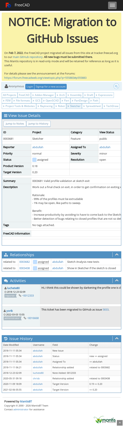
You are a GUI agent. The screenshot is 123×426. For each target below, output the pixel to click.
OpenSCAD (51, 100)
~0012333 (28, 295)
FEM (7, 100)
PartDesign (80, 100)
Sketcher (74, 106)
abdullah (37, 147)
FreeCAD (17, 5)
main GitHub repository (28, 57)
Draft (88, 95)
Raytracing (45, 106)
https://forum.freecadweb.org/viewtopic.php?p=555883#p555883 (45, 78)
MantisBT (26, 401)
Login (30, 86)
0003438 (24, 268)
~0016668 (33, 318)
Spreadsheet (92, 106)
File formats (21, 100)
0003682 (24, 262)
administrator (21, 409)
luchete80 (13, 288)
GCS (36, 100)
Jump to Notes (15, 123)
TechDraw (111, 106)
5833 (106, 309)
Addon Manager (43, 95)
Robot (60, 106)
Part (65, 100)
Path (94, 100)
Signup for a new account (50, 86)
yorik (9, 311)
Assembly (75, 95)
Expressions (104, 95)
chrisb (36, 378)
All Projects (9, 95)
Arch (61, 95)
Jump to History (38, 123)
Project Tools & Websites (19, 106)
